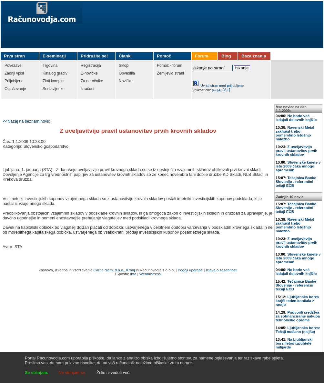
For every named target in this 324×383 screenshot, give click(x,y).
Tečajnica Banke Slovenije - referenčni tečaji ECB (296, 181)
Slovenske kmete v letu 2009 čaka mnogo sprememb (298, 166)
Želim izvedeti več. (113, 372)
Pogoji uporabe (190, 270)
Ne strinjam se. (72, 372)
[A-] (214, 90)
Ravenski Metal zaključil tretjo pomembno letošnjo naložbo (295, 133)
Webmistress (150, 274)
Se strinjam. (36, 372)
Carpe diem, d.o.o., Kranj (114, 270)
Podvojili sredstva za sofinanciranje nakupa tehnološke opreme (298, 316)
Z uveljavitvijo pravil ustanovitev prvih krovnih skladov (296, 150)
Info (133, 274)
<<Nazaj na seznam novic (26, 121)
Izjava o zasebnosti (222, 270)
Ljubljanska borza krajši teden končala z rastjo (297, 301)
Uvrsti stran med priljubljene (222, 85)
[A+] (226, 89)
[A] (220, 90)
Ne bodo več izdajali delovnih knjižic (296, 118)
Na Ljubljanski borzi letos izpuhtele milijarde (294, 343)
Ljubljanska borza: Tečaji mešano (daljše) (298, 330)
